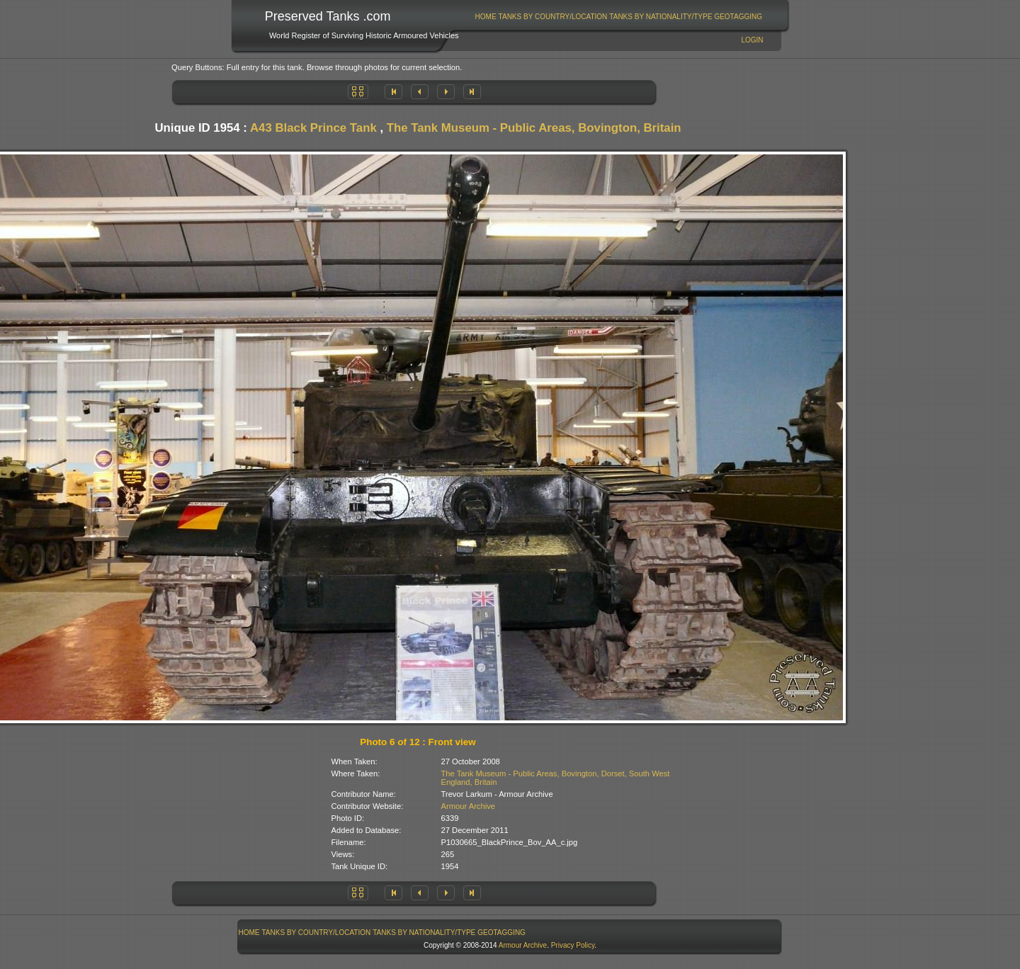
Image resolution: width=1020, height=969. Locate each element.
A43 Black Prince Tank (313, 128)
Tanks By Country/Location (553, 17)
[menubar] (618, 16)
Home (486, 17)
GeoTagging (738, 17)
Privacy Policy (573, 945)
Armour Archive (468, 806)
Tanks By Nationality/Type (660, 17)
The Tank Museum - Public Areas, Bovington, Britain (534, 128)
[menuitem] (485, 16)
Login (752, 40)
